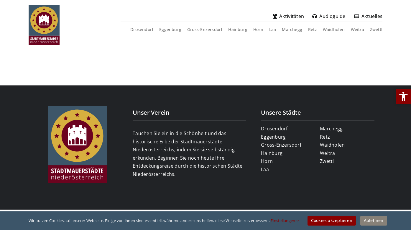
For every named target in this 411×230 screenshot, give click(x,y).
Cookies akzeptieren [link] (331, 220)
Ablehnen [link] (374, 220)
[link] (403, 96)
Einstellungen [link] (285, 220)
